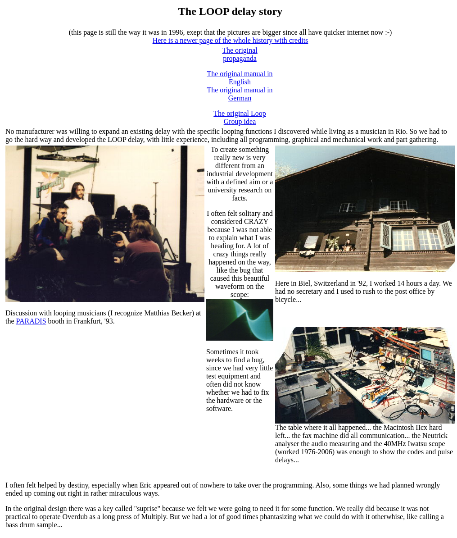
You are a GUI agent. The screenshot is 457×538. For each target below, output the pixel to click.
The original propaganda (240, 54)
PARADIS (31, 321)
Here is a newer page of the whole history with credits (230, 40)
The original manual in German (239, 94)
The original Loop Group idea (239, 117)
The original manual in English (239, 78)
